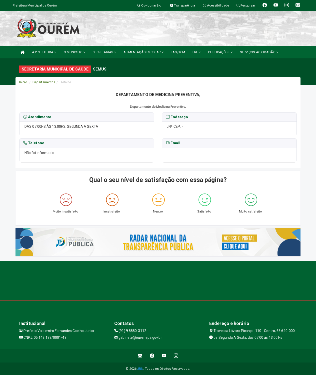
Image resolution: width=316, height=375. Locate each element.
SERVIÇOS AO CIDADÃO (259, 52)
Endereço (177, 117)
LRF (196, 52)
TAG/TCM (178, 52)
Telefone (33, 143)
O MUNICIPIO (74, 52)
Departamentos (43, 82)
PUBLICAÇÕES (220, 52)
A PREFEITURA (44, 52)
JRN (140, 368)
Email (173, 143)
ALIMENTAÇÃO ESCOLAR (144, 52)
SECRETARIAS (104, 52)
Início (23, 82)
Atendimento (37, 117)
